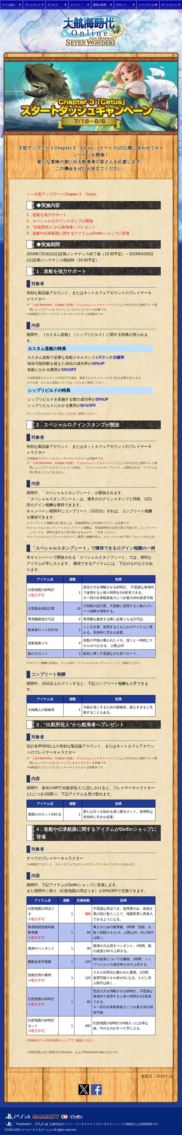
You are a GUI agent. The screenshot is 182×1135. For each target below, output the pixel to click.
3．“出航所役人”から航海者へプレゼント (61, 227)
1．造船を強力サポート (47, 215)
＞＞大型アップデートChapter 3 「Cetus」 (63, 194)
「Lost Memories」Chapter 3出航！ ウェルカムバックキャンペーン (73, 304)
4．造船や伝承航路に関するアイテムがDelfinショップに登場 (78, 233)
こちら (77, 382)
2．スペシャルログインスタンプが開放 (60, 221)
